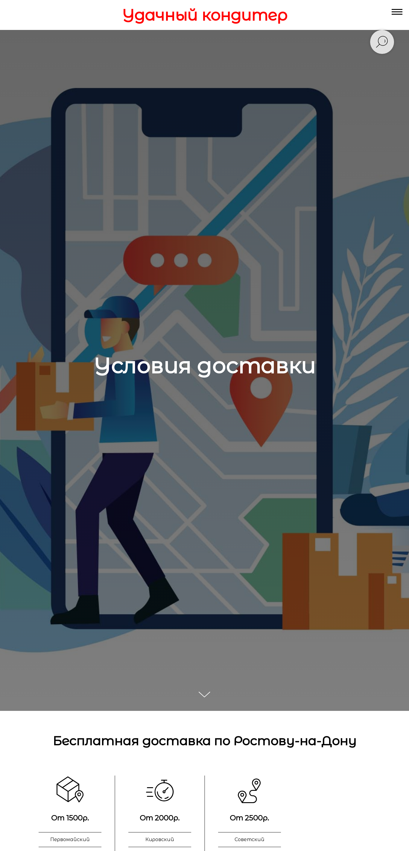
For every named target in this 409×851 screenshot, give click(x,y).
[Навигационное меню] (397, 12)
